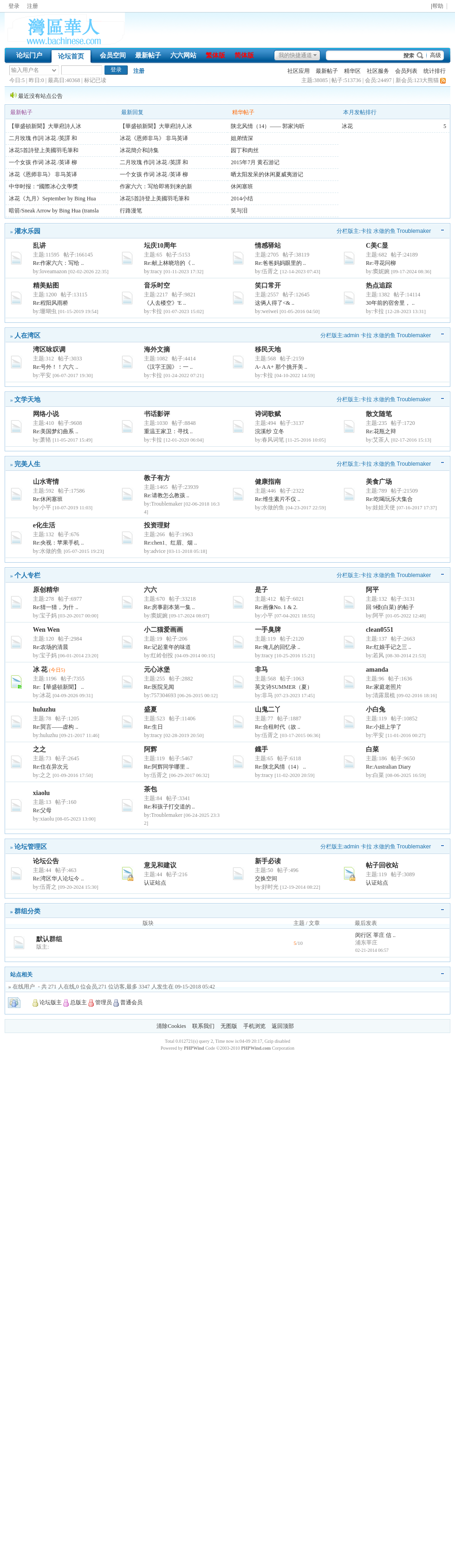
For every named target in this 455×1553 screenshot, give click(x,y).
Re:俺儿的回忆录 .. (277, 647)
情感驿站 (268, 245)
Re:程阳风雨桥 (51, 303)
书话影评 (157, 414)
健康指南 (268, 481)
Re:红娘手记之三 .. (388, 647)
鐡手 (261, 749)
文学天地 (27, 399)
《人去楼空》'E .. (165, 303)
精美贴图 (46, 285)
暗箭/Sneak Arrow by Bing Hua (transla (54, 210)
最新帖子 (148, 55)
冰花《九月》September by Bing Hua (52, 198)
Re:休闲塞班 (48, 499)
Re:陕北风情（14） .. (280, 767)
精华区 (352, 71)
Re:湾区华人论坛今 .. (58, 878)
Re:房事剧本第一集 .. (169, 607)
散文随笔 (379, 414)
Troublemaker (414, 231)
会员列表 (406, 71)
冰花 (347, 126)
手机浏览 (254, 1026)
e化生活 (44, 525)
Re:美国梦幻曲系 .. (55, 431)
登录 (14, 6)
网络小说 (46, 414)
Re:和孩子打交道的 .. (169, 806)
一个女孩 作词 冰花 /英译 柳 (43, 162)
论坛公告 (46, 861)
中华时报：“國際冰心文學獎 (43, 186)
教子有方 (157, 478)
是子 (261, 589)
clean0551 (379, 629)
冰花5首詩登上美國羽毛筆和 (43, 150)
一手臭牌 (268, 629)
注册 (32, 6)
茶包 (150, 789)
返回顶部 (283, 1026)
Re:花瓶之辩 (381, 431)
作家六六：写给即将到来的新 (156, 186)
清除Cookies (171, 1026)
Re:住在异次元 (51, 767)
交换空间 (266, 878)
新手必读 (268, 861)
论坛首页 (71, 56)
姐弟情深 (242, 138)
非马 (261, 669)
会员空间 (113, 55)
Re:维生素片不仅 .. (277, 499)
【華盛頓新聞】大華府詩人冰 (45, 126)
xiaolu (41, 792)
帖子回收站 (382, 865)
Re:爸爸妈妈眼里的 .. (280, 263)
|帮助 (437, 6)
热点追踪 (379, 285)
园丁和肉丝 (245, 150)
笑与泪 (239, 210)
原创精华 (46, 589)
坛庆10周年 (160, 245)
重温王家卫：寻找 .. (168, 431)
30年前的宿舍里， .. (390, 303)
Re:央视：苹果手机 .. (58, 542)
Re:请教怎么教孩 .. (166, 495)
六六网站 (183, 55)
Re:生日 (153, 727)
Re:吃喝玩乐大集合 (389, 499)
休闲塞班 (242, 186)
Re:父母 (42, 810)
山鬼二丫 (268, 709)
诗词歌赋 (268, 414)
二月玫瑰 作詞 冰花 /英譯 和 (43, 138)
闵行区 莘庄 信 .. (375, 935)
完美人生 (27, 464)
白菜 (372, 749)
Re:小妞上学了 (384, 727)
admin (351, 335)
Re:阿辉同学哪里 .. (166, 767)
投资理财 (157, 525)
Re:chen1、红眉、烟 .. (170, 542)
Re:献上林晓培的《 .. (169, 263)
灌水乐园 (27, 231)
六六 (150, 589)
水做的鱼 (384, 231)
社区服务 (378, 71)
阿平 (372, 589)
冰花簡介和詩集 (139, 150)
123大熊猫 (426, 80)
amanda (377, 669)
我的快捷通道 (295, 55)
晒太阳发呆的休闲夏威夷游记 (267, 174)
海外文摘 (157, 349)
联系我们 (203, 1026)
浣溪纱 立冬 (269, 431)
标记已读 (95, 80)
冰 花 (40, 669)
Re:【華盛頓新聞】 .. (58, 687)
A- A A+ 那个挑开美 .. (281, 367)
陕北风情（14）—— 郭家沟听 (268, 126)
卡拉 (366, 231)
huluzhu (44, 709)
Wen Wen (46, 629)
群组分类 (27, 911)
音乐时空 (157, 285)
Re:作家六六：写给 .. (58, 263)
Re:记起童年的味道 (167, 647)
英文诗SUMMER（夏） (283, 687)
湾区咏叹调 (49, 349)
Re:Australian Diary (388, 767)
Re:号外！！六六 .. (55, 367)
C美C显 (377, 245)
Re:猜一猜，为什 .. (55, 607)
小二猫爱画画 (163, 629)
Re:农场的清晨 (51, 647)
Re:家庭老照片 (384, 687)
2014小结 (242, 198)
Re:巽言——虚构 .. (55, 727)
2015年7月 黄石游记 (255, 162)
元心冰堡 (157, 669)
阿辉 (150, 749)
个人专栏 (27, 575)
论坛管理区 (30, 846)
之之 (39, 749)
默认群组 (49, 939)
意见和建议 (160, 865)
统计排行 (434, 71)
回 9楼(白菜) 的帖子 (390, 607)
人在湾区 (27, 335)
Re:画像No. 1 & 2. (276, 607)
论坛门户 (29, 55)
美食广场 (379, 481)
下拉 (54, 70)
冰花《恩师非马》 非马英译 (43, 174)
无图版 (229, 1026)
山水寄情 (46, 481)
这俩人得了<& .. (274, 303)
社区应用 (298, 71)
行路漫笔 (131, 210)
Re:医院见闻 (159, 687)
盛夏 (150, 709)
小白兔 (375, 709)
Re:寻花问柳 (381, 263)
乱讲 (39, 245)
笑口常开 (268, 285)
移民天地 (268, 349)
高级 (435, 55)
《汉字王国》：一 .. (168, 367)
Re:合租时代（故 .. (277, 727)
